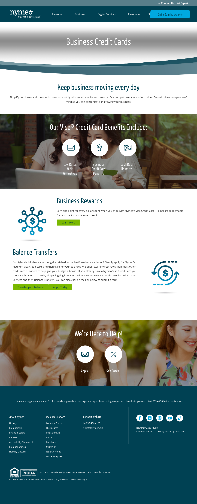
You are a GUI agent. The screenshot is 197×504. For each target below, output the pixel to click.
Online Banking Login (171, 14)
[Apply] (84, 359)
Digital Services (107, 14)
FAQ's (49, 437)
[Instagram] (159, 417)
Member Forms (54, 422)
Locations (51, 441)
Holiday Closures (18, 451)
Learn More (68, 222)
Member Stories (17, 446)
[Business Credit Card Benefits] (98, 157)
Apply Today (60, 287)
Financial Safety (17, 432)
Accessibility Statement (21, 441)
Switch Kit (51, 446)
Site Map (180, 431)
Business (80, 14)
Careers (13, 437)
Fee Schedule (53, 432)
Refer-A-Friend (53, 451)
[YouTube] (169, 417)
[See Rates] (113, 359)
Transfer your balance (30, 287)
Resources (134, 14)
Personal (57, 14)
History (13, 422)
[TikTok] (179, 417)
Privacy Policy (164, 431)
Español (183, 3)
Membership (15, 427)
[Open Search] (148, 14)
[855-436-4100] (100, 423)
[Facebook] (139, 417)
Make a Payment (54, 456)
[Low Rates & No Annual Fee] (70, 157)
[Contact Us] (166, 3)
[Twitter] (149, 417)
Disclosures (52, 427)
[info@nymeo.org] (100, 427)
